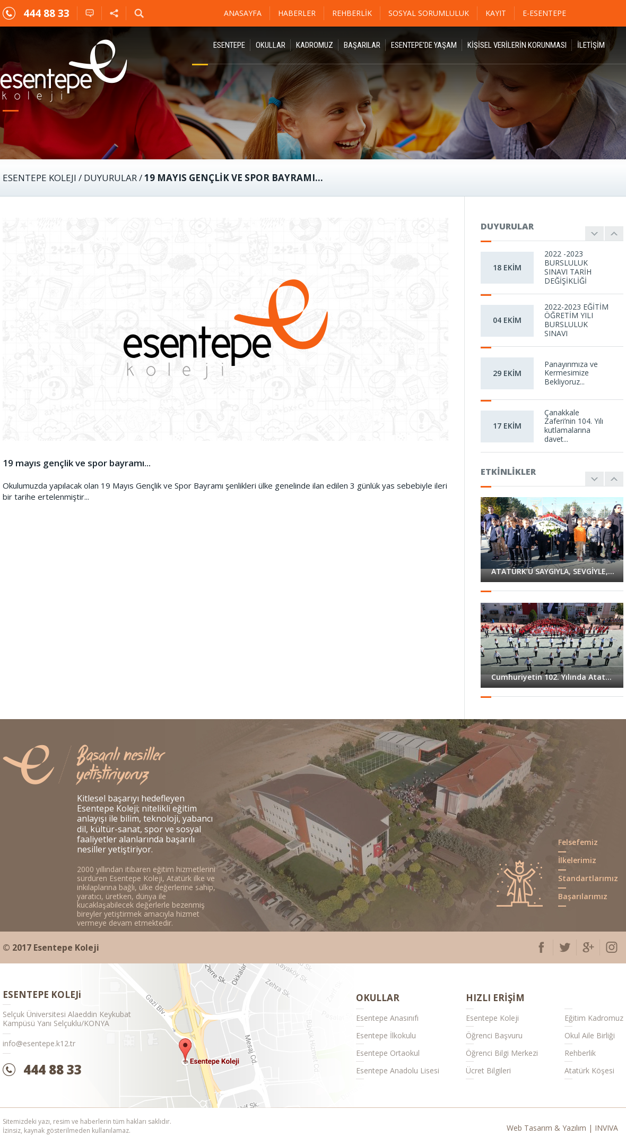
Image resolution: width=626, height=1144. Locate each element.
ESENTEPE (229, 45)
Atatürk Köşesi (589, 1070)
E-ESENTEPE (544, 13)
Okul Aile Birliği (589, 1035)
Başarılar (362, 45)
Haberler (297, 13)
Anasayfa (243, 13)
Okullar (270, 45)
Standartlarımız (588, 878)
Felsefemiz (578, 842)
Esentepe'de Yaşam (424, 45)
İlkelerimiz (577, 860)
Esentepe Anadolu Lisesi (397, 1070)
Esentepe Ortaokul (388, 1053)
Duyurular (110, 178)
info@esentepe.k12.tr (39, 1043)
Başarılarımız (582, 896)
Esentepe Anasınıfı (387, 1018)
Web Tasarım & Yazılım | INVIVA (562, 1128)
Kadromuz (314, 45)
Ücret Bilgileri (488, 1070)
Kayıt (495, 13)
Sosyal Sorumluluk (428, 13)
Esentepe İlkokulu (386, 1035)
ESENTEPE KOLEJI (39, 178)
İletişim (591, 45)
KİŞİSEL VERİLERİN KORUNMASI (517, 45)
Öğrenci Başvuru (494, 1035)
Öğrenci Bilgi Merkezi (502, 1053)
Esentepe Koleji (492, 1018)
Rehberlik (352, 13)
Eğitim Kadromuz (593, 1018)
